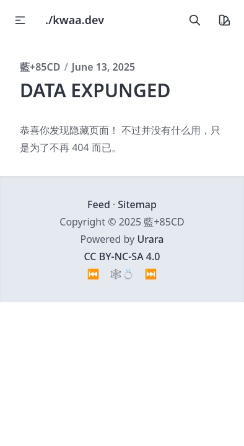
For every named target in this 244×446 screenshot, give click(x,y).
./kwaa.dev (74, 19)
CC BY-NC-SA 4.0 (122, 256)
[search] (194, 20)
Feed (98, 204)
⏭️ (151, 274)
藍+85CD (40, 67)
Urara (150, 239)
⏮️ (93, 274)
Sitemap (137, 204)
